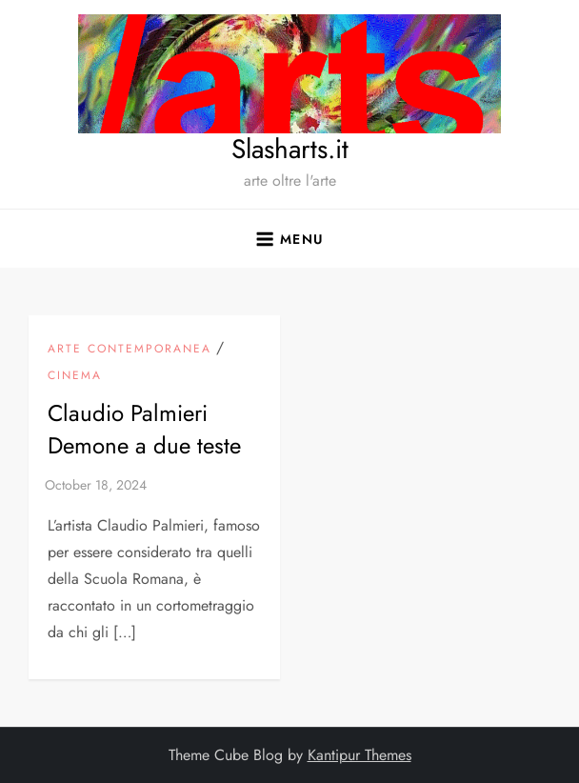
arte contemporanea (129, 349)
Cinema (75, 376)
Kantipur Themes (359, 755)
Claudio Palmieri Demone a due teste (144, 429)
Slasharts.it (290, 149)
